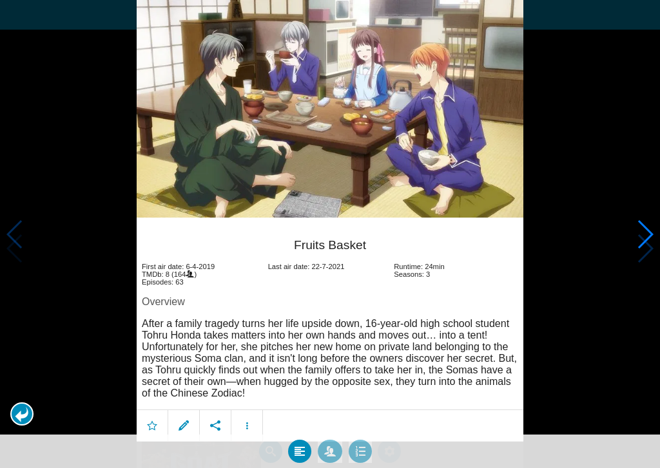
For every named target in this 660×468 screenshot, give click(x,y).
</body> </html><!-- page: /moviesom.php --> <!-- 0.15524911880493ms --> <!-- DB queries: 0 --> (330, 234)
